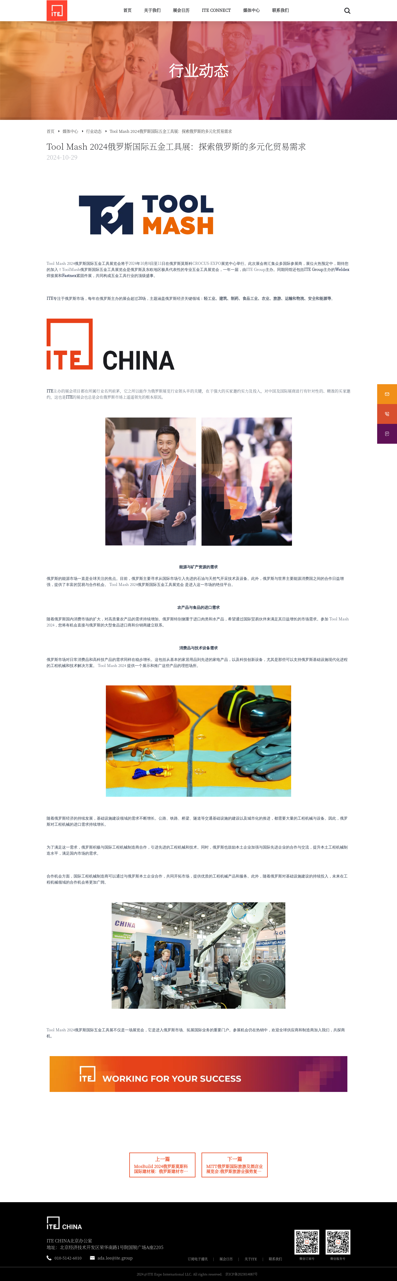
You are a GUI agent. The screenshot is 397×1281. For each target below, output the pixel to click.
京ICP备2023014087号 (241, 1274)
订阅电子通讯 (198, 1259)
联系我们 (280, 10)
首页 (127, 10)
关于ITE (251, 1259)
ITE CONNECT (216, 10)
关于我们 (152, 10)
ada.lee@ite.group (115, 1258)
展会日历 (181, 10)
